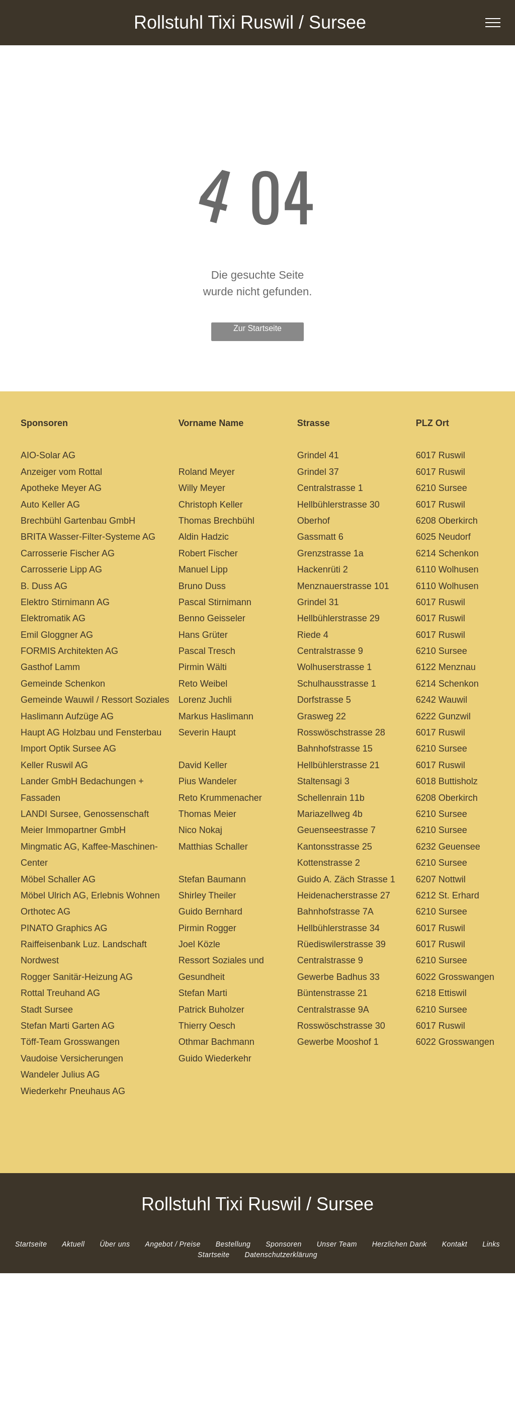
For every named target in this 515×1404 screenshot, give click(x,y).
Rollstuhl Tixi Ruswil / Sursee (250, 22)
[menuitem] (31, 1244)
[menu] (493, 23)
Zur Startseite (257, 328)
